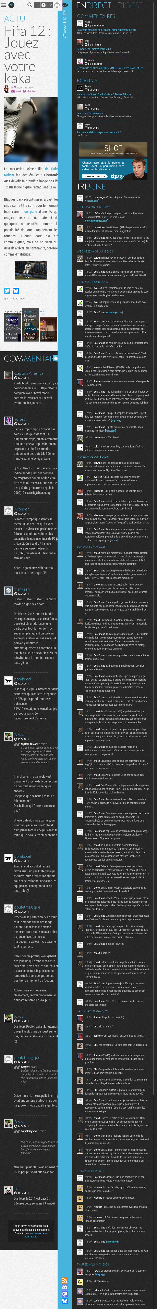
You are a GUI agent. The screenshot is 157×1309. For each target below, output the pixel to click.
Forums (89, 80)
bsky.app (101, 1285)
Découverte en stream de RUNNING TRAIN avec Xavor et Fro (112, 67)
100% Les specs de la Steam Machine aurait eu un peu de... (107, 32)
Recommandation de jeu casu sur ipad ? (101, 132)
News (22, 311)
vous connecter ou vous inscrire (34, 1293)
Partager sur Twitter (7, 303)
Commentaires (98, 16)
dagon (89, 85)
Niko (17, 87)
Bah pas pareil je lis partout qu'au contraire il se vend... (105, 51)
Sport (6, 311)
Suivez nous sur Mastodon (66, 1294)
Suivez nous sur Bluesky (66, 1301)
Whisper (90, 21)
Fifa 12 (14, 311)
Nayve (89, 124)
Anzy (88, 40)
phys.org (127, 420)
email (18, 91)
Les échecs (84, 135)
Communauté (66, 634)
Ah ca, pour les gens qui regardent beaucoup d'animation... (107, 116)
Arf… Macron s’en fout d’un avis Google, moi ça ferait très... (108, 97)
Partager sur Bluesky (16, 303)
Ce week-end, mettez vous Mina (96, 48)
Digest (131, 5)
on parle (41, 217)
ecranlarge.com (116, 312)
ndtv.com (112, 430)
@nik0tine (31, 91)
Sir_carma (91, 59)
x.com (121, 543)
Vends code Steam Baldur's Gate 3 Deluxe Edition (106, 94)
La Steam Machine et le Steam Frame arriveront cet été (108, 29)
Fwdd (89, 105)
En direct (96, 5)
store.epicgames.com (98, 220)
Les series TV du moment (92, 113)
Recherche (27, 5)
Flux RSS (66, 1280)
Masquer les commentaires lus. (52, 370)
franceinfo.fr (114, 1252)
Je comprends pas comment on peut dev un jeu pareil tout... (108, 70)
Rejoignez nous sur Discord (66, 1287)
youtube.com (93, 200)
